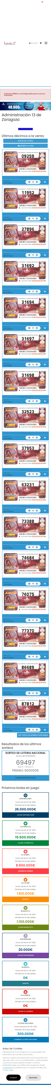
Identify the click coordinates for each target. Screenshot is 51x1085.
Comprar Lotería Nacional (25, 1039)
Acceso (33, 43)
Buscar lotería (25, 141)
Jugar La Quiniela (25, 1011)
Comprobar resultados (25, 778)
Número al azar (25, 146)
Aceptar (13, 1077)
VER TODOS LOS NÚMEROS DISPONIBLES (33, 735)
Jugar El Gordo (25, 871)
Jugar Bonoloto (25, 927)
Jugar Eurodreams (25, 955)
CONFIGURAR (7, 1068)
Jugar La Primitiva (25, 843)
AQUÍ (11, 1070)
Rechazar (33, 1077)
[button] (4, 108)
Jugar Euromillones (25, 815)
